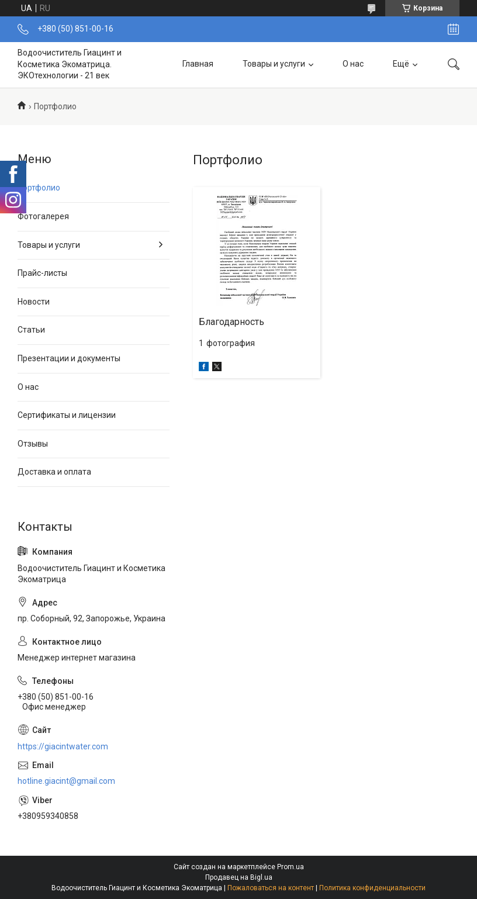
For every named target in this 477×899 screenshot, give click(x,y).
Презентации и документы (69, 358)
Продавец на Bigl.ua (238, 877)
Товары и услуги (274, 64)
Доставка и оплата (54, 471)
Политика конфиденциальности (372, 888)
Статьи (31, 329)
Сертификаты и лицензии (67, 415)
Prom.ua (290, 867)
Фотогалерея (43, 216)
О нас (353, 64)
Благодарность (231, 321)
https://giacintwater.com (63, 746)
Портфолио (39, 187)
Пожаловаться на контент (270, 888)
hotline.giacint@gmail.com (66, 781)
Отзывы (33, 443)
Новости (34, 301)
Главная (197, 64)
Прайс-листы (42, 273)
